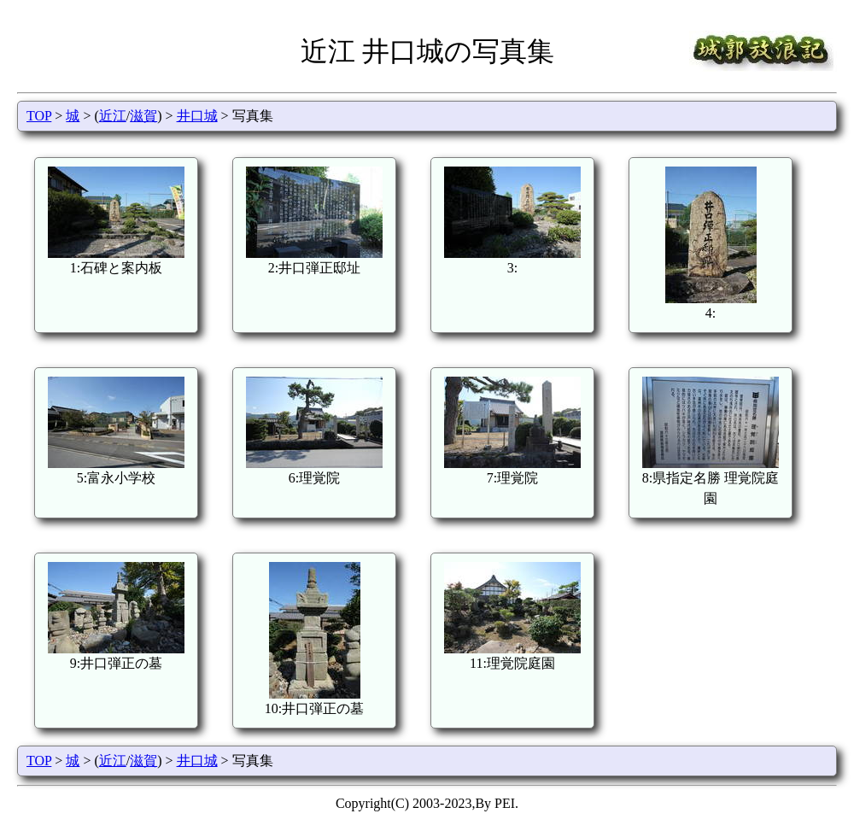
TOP (38, 115)
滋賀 (143, 115)
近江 (112, 115)
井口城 (197, 115)
